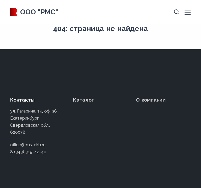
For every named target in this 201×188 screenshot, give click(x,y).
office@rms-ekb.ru (28, 144)
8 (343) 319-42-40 (28, 151)
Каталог (83, 100)
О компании (151, 100)
